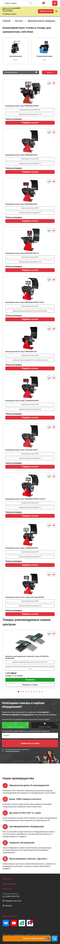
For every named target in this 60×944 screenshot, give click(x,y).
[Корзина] (43, 3)
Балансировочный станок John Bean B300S (21, 450)
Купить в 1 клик (30, 685)
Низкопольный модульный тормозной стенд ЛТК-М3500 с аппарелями (27, 657)
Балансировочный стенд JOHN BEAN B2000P (22, 106)
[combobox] (21, 72)
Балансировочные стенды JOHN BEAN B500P (22, 401)
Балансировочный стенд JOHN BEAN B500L (21, 204)
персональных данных (12, 751)
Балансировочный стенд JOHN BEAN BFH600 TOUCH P (25, 499)
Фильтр (49, 72)
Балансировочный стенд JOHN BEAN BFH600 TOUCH (24, 302)
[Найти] (31, 3)
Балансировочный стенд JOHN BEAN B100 (21, 351)
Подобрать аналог (30, 122)
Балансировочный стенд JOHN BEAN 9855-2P (22, 253)
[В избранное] (54, 83)
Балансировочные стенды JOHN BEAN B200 (21, 548)
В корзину (30, 680)
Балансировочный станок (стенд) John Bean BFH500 (24, 597)
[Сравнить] (49, 83)
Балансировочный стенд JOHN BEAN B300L (21, 155)
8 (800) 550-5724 (11, 896)
